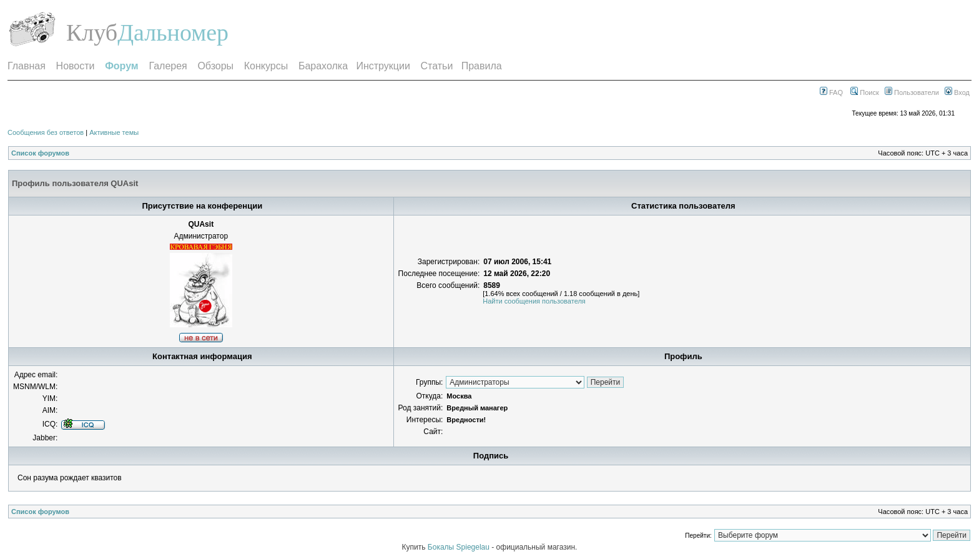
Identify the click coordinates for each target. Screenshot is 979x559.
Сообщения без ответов (45, 132)
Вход (957, 92)
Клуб (91, 32)
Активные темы (114, 132)
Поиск (864, 92)
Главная (26, 66)
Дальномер (173, 32)
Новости (75, 66)
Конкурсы (266, 66)
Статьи (437, 66)
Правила (481, 66)
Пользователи (912, 92)
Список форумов (40, 153)
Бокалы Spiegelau (459, 547)
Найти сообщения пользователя (534, 301)
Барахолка (323, 66)
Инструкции (383, 66)
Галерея (168, 66)
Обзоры (215, 66)
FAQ (831, 92)
